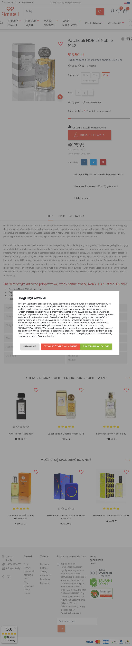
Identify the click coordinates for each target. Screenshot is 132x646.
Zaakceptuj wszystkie (95, 344)
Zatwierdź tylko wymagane (91, 351)
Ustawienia (30, 344)
